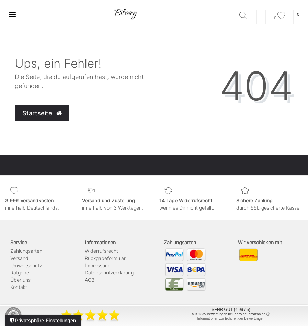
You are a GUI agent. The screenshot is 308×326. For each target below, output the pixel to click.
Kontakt (18, 287)
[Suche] (246, 16)
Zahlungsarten (26, 251)
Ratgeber (20, 273)
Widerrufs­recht (101, 251)
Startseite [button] (42, 113)
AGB (89, 280)
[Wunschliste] (279, 18)
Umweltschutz (26, 265)
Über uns (20, 280)
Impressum (97, 265)
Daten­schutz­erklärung (109, 273)
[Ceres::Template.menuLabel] (12, 14)
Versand (19, 258)
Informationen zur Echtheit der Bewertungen (230, 319)
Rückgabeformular (105, 258)
